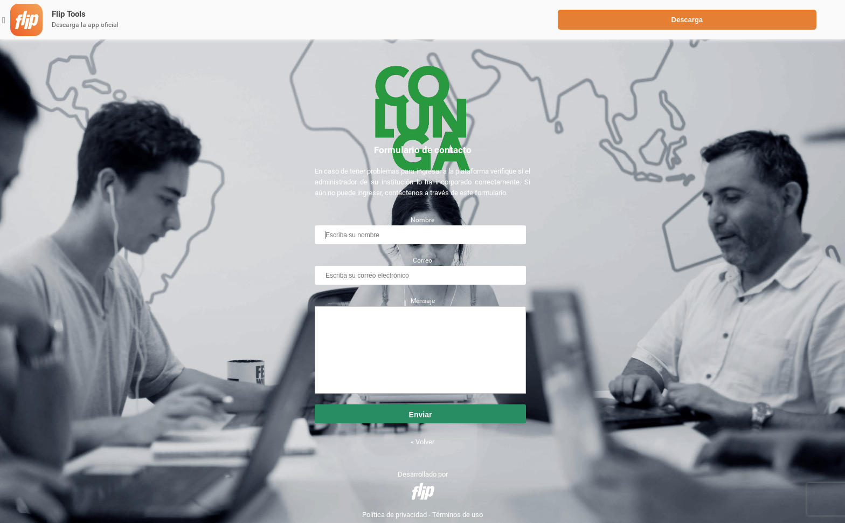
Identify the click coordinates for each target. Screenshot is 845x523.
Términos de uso (457, 515)
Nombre (422, 220)
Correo (422, 260)
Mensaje (423, 301)
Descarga (687, 20)
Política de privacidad (394, 515)
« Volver (422, 442)
